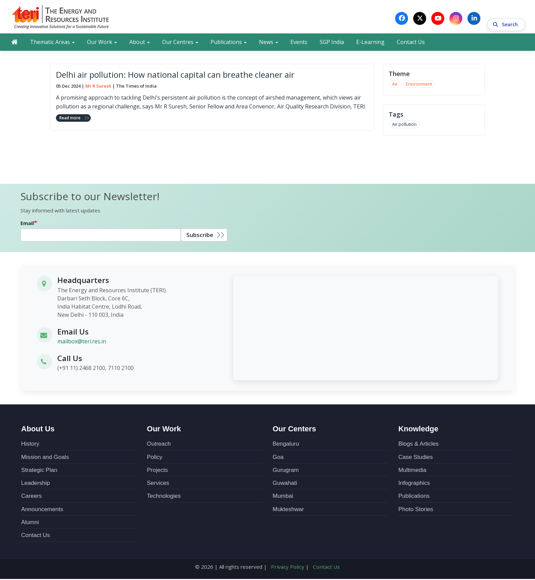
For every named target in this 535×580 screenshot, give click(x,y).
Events (298, 43)
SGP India (332, 43)
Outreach (159, 445)
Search (506, 18)
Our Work (102, 43)
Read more (70, 119)
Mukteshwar (288, 510)
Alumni (30, 523)
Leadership (35, 484)
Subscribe (199, 236)
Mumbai (283, 497)
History (30, 445)
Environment (419, 85)
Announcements (42, 510)
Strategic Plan (39, 471)
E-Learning (370, 43)
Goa (278, 458)
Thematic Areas (52, 43)
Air (394, 85)
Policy (154, 458)
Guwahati (285, 484)
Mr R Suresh (98, 87)
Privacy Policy (288, 567)
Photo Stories (415, 510)
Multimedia (412, 471)
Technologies (164, 497)
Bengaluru (286, 445)
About (139, 43)
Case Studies (415, 458)
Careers (31, 497)
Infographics (414, 484)
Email (27, 224)
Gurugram (286, 471)
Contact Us (411, 43)
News (268, 43)
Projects (157, 471)
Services (158, 484)
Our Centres (180, 43)
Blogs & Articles (418, 445)
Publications (229, 43)
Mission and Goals (45, 458)
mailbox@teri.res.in (81, 342)
